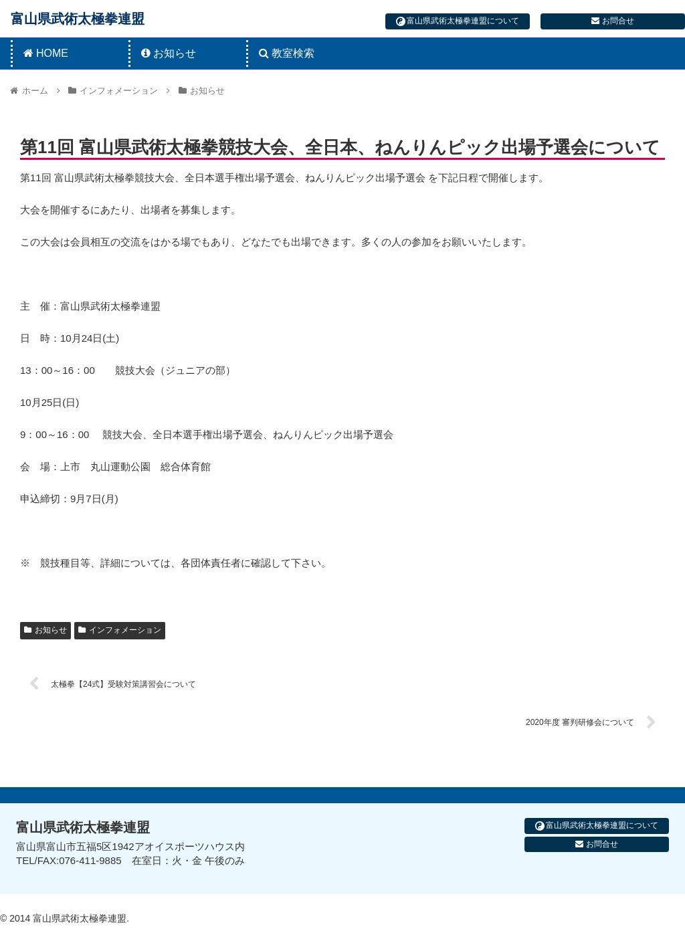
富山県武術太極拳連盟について (457, 21)
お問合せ (612, 20)
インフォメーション (119, 630)
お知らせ (45, 630)
